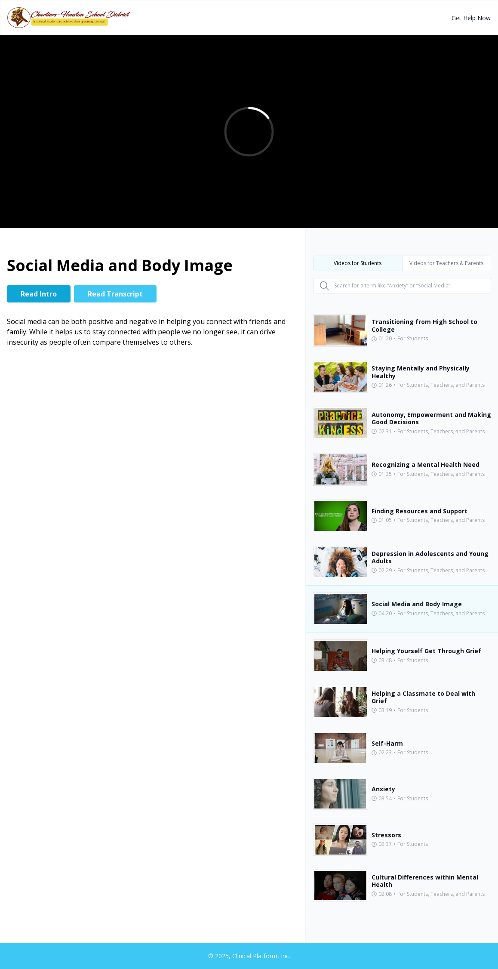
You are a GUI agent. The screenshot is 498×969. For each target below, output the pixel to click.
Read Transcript (115, 294)
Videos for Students (357, 263)
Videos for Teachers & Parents (446, 263)
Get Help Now (471, 18)
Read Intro (39, 294)
